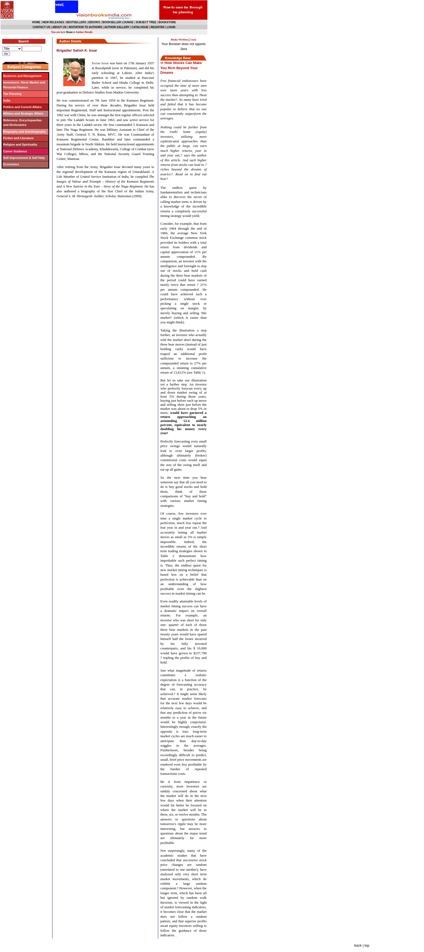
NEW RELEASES (53, 22)
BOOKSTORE (167, 22)
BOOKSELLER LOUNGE (117, 22)
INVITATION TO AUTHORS (85, 27)
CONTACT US (41, 27)
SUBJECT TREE (146, 22)
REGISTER (157, 27)
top (367, 945)
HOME (36, 22)
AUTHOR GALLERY (117, 27)
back (358, 945)
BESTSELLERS (76, 22)
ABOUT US (59, 27)
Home (69, 32)
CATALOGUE (140, 27)
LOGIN (171, 27)
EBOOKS (94, 22)
